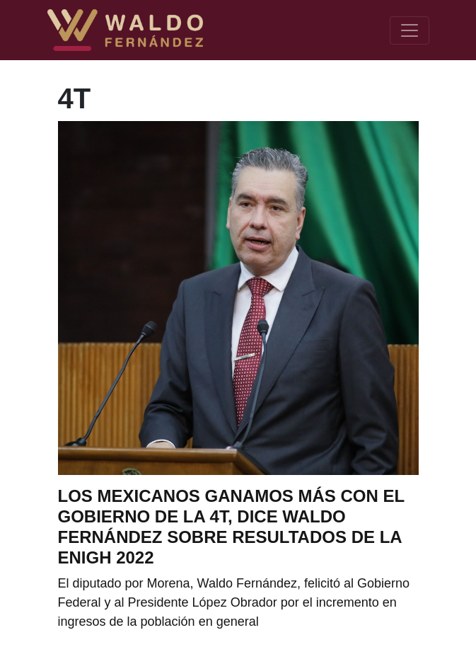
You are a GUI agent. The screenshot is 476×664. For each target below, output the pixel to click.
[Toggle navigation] (409, 30)
